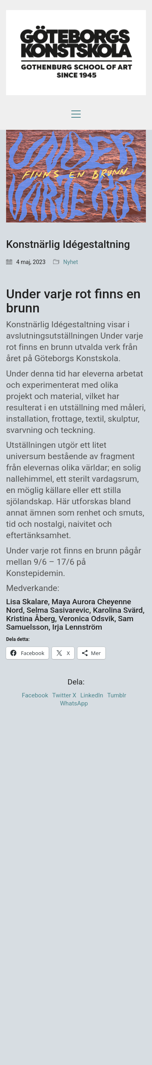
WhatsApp (74, 703)
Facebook (35, 695)
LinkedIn (91, 695)
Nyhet (70, 262)
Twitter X (64, 695)
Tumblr (116, 695)
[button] (76, 114)
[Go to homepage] (76, 53)
